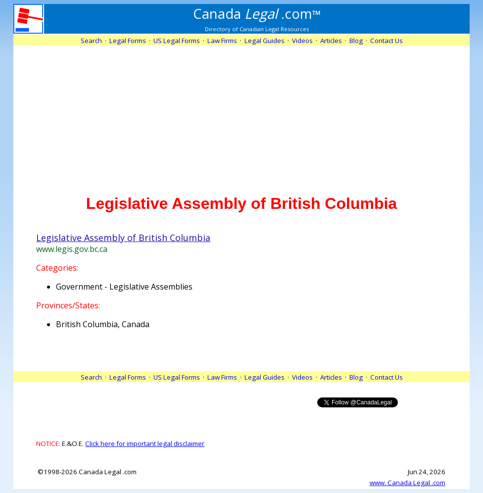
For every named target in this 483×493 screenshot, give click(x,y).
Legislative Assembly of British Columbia (123, 238)
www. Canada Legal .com (407, 482)
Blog (356, 40)
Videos (302, 40)
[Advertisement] (241, 115)
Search (91, 40)
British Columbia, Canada (102, 324)
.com (257, 13)
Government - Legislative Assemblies (124, 286)
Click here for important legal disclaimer (144, 443)
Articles (331, 40)
